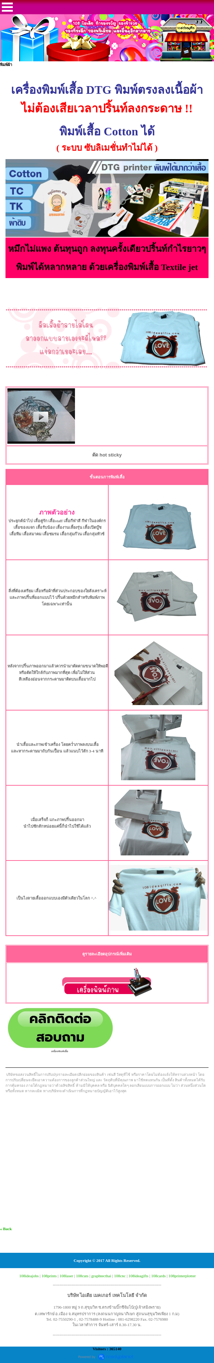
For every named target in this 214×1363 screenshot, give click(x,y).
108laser (66, 1276)
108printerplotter (182, 1276)
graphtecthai (101, 1276)
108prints (49, 1276)
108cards (158, 1276)
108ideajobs (29, 1276)
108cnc (120, 1276)
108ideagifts (138, 1276)
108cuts (82, 1276)
